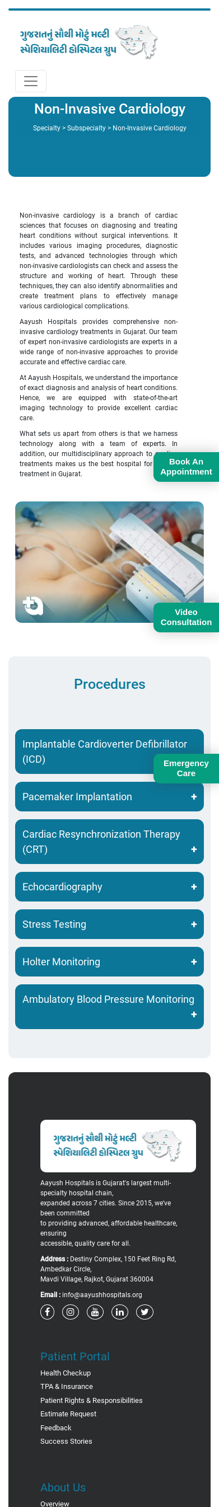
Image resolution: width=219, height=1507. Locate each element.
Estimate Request (68, 1414)
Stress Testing (54, 924)
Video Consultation (186, 617)
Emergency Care (186, 768)
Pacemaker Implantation (77, 796)
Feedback (56, 1428)
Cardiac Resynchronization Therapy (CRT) (101, 841)
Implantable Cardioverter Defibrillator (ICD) (104, 751)
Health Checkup (65, 1373)
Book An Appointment (186, 466)
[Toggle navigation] (30, 81)
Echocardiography (62, 887)
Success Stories (66, 1441)
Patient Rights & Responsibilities (91, 1400)
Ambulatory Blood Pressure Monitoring (108, 999)
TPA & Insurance (66, 1386)
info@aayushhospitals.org (102, 1295)
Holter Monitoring (61, 962)
